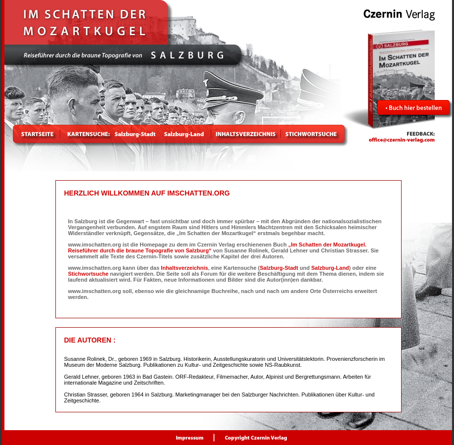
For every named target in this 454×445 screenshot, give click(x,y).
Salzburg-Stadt (279, 268)
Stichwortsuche (88, 274)
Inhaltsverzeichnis (184, 268)
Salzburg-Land (330, 268)
